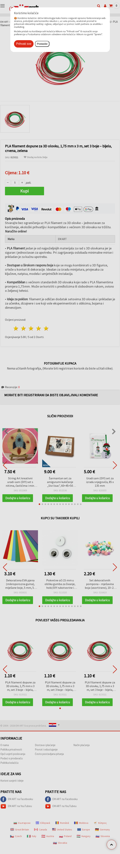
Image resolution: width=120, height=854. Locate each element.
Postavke (42, 43)
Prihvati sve (24, 43)
